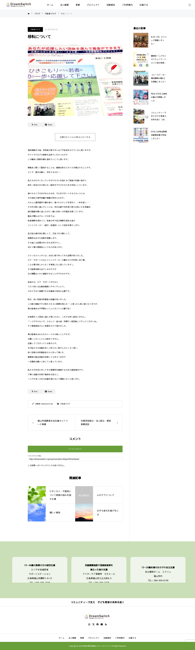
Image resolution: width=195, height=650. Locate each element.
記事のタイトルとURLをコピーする (75, 137)
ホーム (50, 4)
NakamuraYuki (47, 404)
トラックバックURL (34, 456)
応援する (143, 4)
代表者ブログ (35, 29)
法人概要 (64, 4)
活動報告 (110, 4)
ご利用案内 (127, 4)
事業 (78, 4)
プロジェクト (93, 4)
